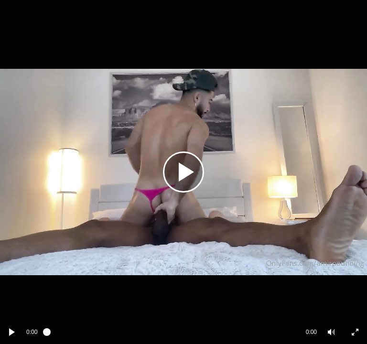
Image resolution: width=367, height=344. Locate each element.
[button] (331, 332)
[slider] (171, 332)
